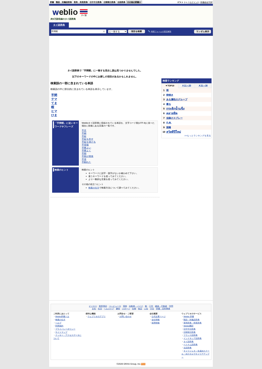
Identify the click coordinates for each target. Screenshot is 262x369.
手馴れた (86, 162)
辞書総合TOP (206, 2)
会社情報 (156, 320)
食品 (140, 309)
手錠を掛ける (89, 142)
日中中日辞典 (96, 2)
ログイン (193, 2)
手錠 (84, 136)
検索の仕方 (93, 188)
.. (168, 122)
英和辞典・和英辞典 (192, 323)
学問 (171, 306)
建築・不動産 (161, 306)
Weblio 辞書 (188, 316)
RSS (143, 364)
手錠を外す (87, 139)
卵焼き (169, 95)
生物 (134, 309)
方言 (152, 309)
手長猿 (85, 144)
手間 (54, 95)
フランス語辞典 (190, 335)
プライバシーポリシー (65, 329)
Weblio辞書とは (62, 316)
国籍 (168, 127)
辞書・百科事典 (163, 309)
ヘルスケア (109, 309)
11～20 (186, 85)
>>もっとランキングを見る (197, 135)
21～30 (203, 85)
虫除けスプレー (174, 118)
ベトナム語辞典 (190, 344)
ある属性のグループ (176, 99)
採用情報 (156, 323)
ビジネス (93, 306)
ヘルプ (58, 323)
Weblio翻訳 (188, 326)
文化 (94, 309)
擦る (168, 104)
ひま (54, 115)
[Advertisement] (152, 14)
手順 (84, 153)
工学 (151, 306)
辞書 (52, 2)
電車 (125, 306)
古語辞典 (121, 2)
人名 (146, 309)
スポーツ (126, 309)
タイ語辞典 (59, 25)
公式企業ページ (159, 316)
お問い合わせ (125, 316)
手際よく (86, 150)
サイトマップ (61, 332)
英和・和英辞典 (81, 2)
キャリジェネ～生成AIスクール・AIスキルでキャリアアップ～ (195, 354)
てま (54, 103)
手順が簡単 (87, 156)
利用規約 (59, 326)
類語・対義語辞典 (64, 2)
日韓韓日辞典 (109, 2)
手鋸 (84, 133)
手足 (84, 130)
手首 (84, 159)
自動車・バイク (136, 306)
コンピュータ (115, 306)
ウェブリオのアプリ (97, 316)
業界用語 (103, 306)
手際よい (86, 147)
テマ (54, 99)
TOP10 (169, 85)
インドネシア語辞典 (192, 338)
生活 (100, 309)
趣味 (118, 309)
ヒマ (54, 111)
